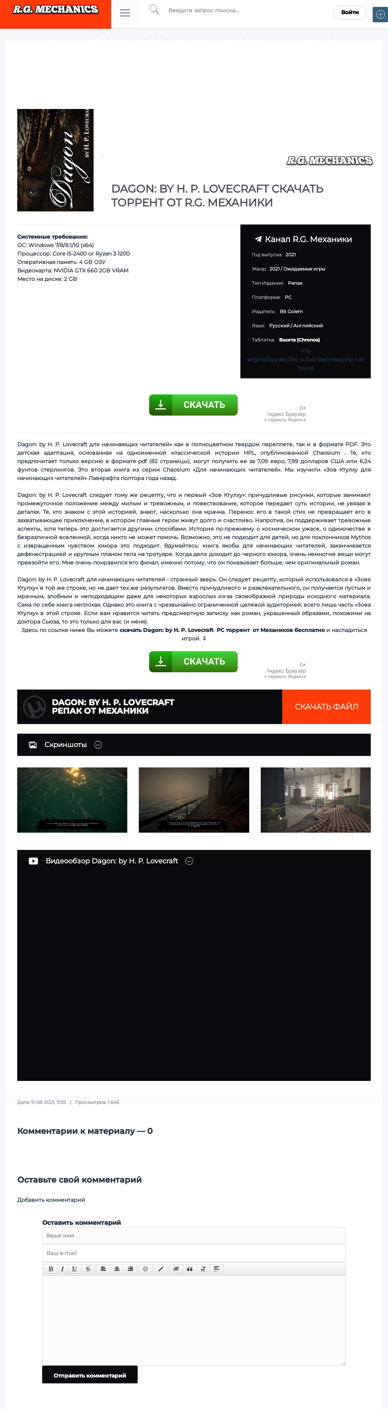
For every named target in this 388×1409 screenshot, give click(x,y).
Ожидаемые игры (304, 269)
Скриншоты (58, 744)
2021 (274, 269)
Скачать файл (326, 706)
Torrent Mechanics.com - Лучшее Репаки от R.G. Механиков (55, 12)
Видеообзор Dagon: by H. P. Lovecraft (103, 861)
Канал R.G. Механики (303, 239)
